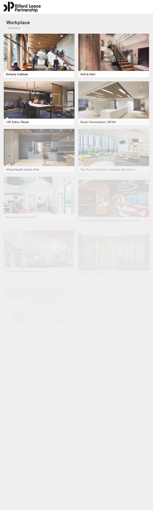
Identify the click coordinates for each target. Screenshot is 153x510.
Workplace (14, 28)
